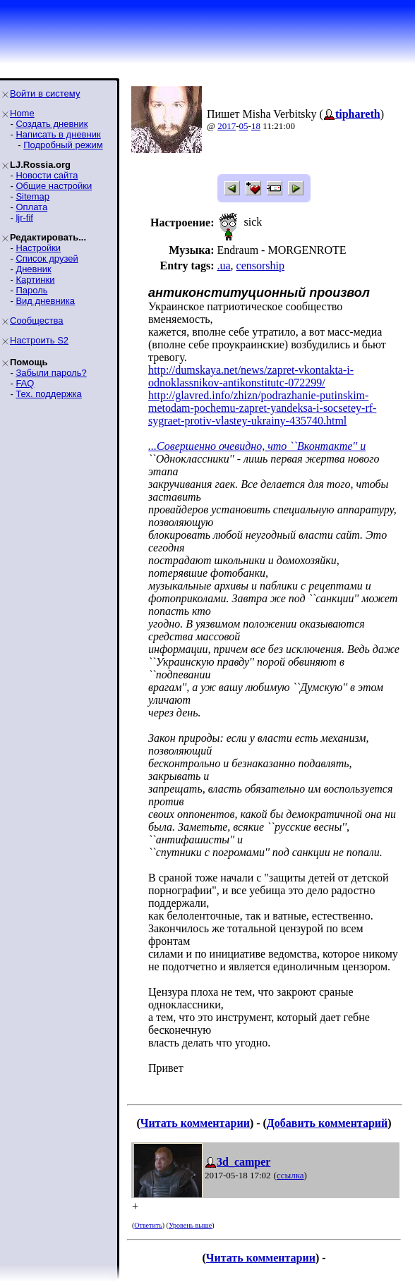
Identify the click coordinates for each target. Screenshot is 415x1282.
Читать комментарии (195, 1123)
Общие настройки (54, 186)
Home (22, 113)
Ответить (148, 1225)
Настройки (38, 248)
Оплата (31, 207)
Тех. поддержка (48, 394)
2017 (226, 126)
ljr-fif (24, 217)
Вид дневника (45, 300)
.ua (223, 265)
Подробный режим (62, 145)
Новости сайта (47, 175)
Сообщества (37, 320)
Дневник (33, 269)
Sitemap (32, 196)
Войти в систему (45, 93)
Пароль (31, 290)
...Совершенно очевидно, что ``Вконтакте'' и (257, 446)
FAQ (25, 383)
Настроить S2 (39, 340)
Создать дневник (52, 123)
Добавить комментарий (327, 1123)
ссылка (290, 1175)
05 (243, 126)
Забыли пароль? (51, 372)
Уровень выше (190, 1225)
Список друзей (47, 258)
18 (255, 126)
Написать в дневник (58, 134)
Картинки (35, 279)
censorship (260, 265)
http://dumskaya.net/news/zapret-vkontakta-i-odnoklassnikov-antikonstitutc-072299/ (251, 376)
